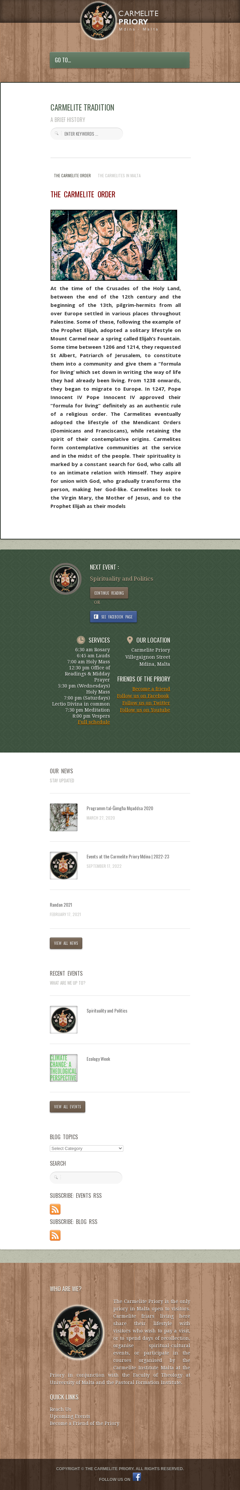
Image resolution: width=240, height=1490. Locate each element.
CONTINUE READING (109, 593)
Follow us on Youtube (145, 710)
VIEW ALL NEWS (66, 943)
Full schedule (94, 722)
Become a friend (151, 689)
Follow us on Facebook (143, 696)
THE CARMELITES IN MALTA (119, 175)
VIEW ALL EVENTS (67, 1106)
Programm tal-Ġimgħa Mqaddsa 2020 (120, 808)
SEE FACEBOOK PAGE (117, 617)
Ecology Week (98, 1058)
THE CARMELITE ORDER (72, 175)
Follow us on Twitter (146, 703)
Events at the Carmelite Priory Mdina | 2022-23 (128, 856)
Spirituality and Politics (107, 1010)
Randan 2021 (61, 904)
